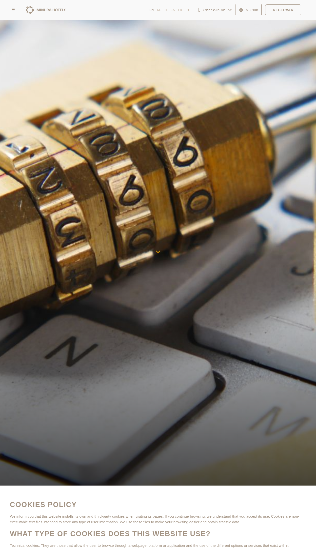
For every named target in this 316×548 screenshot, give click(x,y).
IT (166, 10)
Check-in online (217, 10)
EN (152, 10)
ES (173, 10)
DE (159, 10)
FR (180, 10)
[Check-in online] (199, 10)
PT (187, 10)
